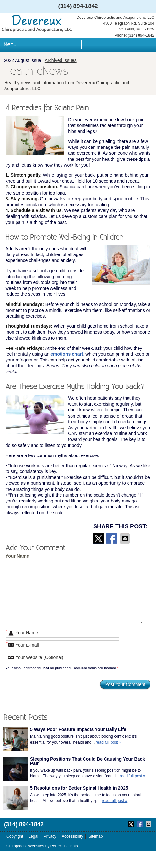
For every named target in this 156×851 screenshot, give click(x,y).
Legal (33, 836)
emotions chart (66, 354)
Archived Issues (61, 60)
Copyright (14, 836)
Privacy (50, 836)
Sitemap (95, 836)
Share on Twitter (99, 538)
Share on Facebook (112, 538)
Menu (9, 44)
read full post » (108, 742)
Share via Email (125, 538)
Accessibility (72, 836)
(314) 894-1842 (78, 6)
